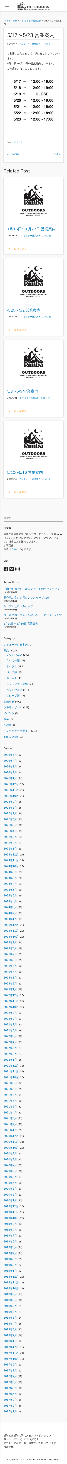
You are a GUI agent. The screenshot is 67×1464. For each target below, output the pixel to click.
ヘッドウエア (13, 689)
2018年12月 (11, 1276)
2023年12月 (11, 925)
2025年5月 (10, 825)
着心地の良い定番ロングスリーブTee (26, 597)
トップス (10, 666)
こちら (15, 549)
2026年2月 (10, 772)
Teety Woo (11, 736)
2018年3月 (10, 1329)
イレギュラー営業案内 (30, 44)
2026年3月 (10, 766)
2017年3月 (10, 1399)
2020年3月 (10, 1188)
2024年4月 (10, 901)
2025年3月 (10, 837)
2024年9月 (10, 872)
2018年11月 (11, 1282)
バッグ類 (10, 672)
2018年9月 (10, 1294)
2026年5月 (10, 754)
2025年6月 (10, 819)
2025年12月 (11, 784)
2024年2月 (10, 913)
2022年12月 (11, 995)
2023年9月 (10, 942)
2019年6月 (10, 1241)
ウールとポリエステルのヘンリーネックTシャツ (33, 615)
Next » (56, 154)
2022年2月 (10, 1054)
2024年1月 (10, 919)
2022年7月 (10, 1024)
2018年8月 (10, 1300)
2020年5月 (10, 1177)
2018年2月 (10, 1335)
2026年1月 (10, 778)
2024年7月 (10, 883)
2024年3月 (10, 907)
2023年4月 (10, 971)
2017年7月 (10, 1376)
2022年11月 (11, 1001)
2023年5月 (10, 966)
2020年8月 (10, 1159)
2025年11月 (11, 790)
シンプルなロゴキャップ (18, 606)
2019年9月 (10, 1224)
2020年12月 (11, 1136)
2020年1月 (10, 1200)
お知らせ (46, 44)
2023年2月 (10, 983)
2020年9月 (10, 1153)
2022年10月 (11, 1007)
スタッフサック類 (16, 684)
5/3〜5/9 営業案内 (22, 391)
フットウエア (13, 654)
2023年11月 (11, 930)
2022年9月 (10, 1012)
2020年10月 (11, 1147)
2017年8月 (10, 1370)
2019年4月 (10, 1253)
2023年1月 (10, 989)
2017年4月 (10, 1394)
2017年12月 (11, 1347)
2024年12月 (11, 854)
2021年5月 (10, 1106)
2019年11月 (11, 1212)
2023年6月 (10, 960)
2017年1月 (10, 1411)
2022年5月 (10, 1036)
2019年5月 (10, 1247)
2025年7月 (10, 813)
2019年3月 (10, 1259)
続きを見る (17, 249)
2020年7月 (10, 1165)
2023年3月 (10, 977)
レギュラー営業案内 (16, 644)
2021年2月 (10, 1124)
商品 (6, 650)
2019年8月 (10, 1229)
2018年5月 (10, 1317)
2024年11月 (11, 860)
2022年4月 (10, 1042)
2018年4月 (10, 1323)
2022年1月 (10, 1059)
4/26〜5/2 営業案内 (24, 310)
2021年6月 (10, 1100)
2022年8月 (10, 1018)
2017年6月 (10, 1382)
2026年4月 (10, 760)
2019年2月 (10, 1265)
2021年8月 (10, 1089)
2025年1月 (10, 848)
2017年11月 (11, 1352)
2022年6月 (10, 1030)
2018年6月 (10, 1312)
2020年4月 (10, 1183)
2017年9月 (10, 1364)
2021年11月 (11, 1071)
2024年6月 (10, 889)
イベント (9, 713)
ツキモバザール (13, 707)
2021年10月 (11, 1077)
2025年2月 (10, 842)
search (7, 517)
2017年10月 (11, 1358)
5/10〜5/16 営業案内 (25, 472)
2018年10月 (11, 1288)
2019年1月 (10, 1270)
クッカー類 (12, 660)
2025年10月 (11, 796)
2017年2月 (10, 1405)
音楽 (6, 719)
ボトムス (10, 678)
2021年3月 (10, 1118)
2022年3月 (10, 1048)
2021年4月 (10, 1112)
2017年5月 (10, 1388)
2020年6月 (10, 1171)
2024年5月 (10, 895)
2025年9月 (10, 801)
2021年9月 (10, 1083)
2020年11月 (11, 1141)
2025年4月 (10, 831)
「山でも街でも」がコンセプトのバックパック (32, 588)
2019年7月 (10, 1235)
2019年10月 (11, 1218)
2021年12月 (11, 1065)
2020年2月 (10, 1194)
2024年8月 (10, 878)
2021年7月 (10, 1095)
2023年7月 (10, 954)
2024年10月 (11, 866)
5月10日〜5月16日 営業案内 (21, 623)
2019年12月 (11, 1206)
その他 (8, 725)
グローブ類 (12, 695)
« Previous (13, 154)
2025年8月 (10, 807)
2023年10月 (11, 936)
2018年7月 (10, 1306)
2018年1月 (10, 1341)
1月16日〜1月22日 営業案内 (31, 229)
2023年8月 (10, 948)
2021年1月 (10, 1130)
